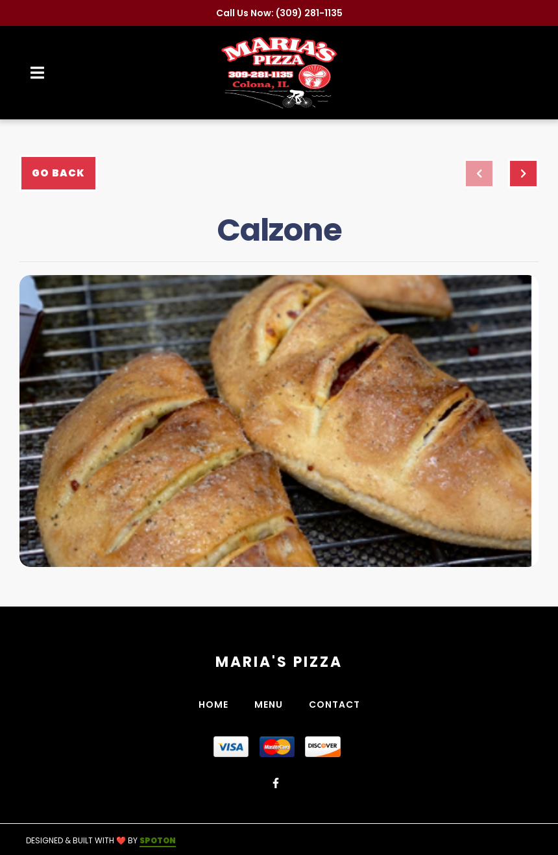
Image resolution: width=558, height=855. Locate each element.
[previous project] (479, 173)
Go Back (58, 173)
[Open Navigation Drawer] (37, 72)
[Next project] (523, 173)
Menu (272, 704)
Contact (338, 704)
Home (217, 704)
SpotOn (158, 840)
